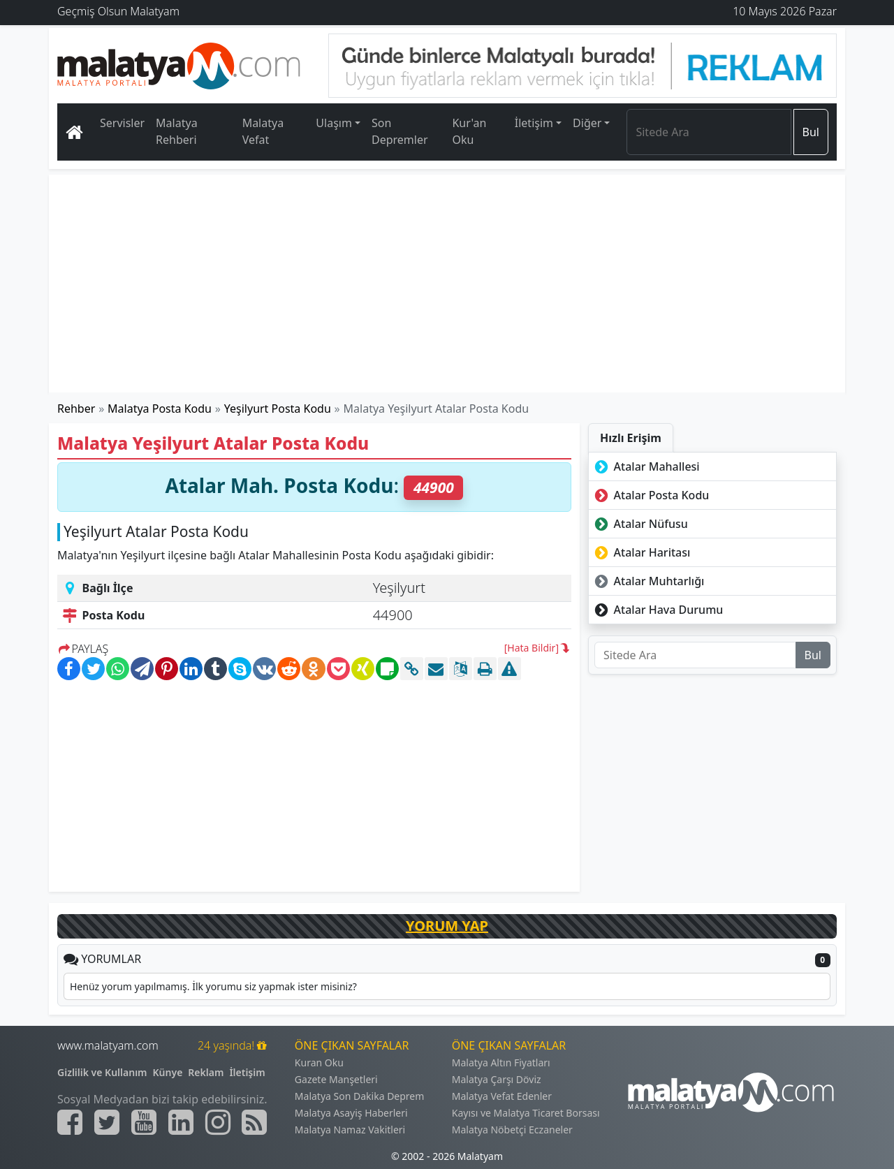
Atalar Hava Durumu (657, 609)
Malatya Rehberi (177, 131)
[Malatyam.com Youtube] (143, 1122)
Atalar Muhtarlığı (648, 581)
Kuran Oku (319, 1062)
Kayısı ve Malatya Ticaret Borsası (526, 1112)
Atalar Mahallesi (646, 466)
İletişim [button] (534, 123)
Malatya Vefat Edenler (502, 1096)
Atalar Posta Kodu (650, 495)
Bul (811, 132)
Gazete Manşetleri (336, 1079)
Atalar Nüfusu (640, 523)
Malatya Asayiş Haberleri (351, 1112)
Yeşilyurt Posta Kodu (277, 408)
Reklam (206, 1072)
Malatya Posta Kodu (160, 408)
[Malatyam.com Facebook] (69, 1122)
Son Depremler (400, 131)
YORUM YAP (447, 925)
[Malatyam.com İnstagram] (217, 1122)
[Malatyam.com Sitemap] (254, 1122)
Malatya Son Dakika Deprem (360, 1096)
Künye (168, 1072)
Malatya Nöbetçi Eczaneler (512, 1129)
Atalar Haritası (641, 552)
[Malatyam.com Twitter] (106, 1122)
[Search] (708, 132)
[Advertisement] (447, 283)
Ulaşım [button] (334, 123)
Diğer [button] (587, 123)
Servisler (122, 123)
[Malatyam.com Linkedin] (180, 1122)
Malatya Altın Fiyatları (501, 1062)
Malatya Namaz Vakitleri (350, 1129)
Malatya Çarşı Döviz (496, 1079)
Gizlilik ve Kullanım (102, 1072)
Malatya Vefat (263, 131)
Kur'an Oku (469, 131)
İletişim (247, 1072)
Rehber (76, 408)
